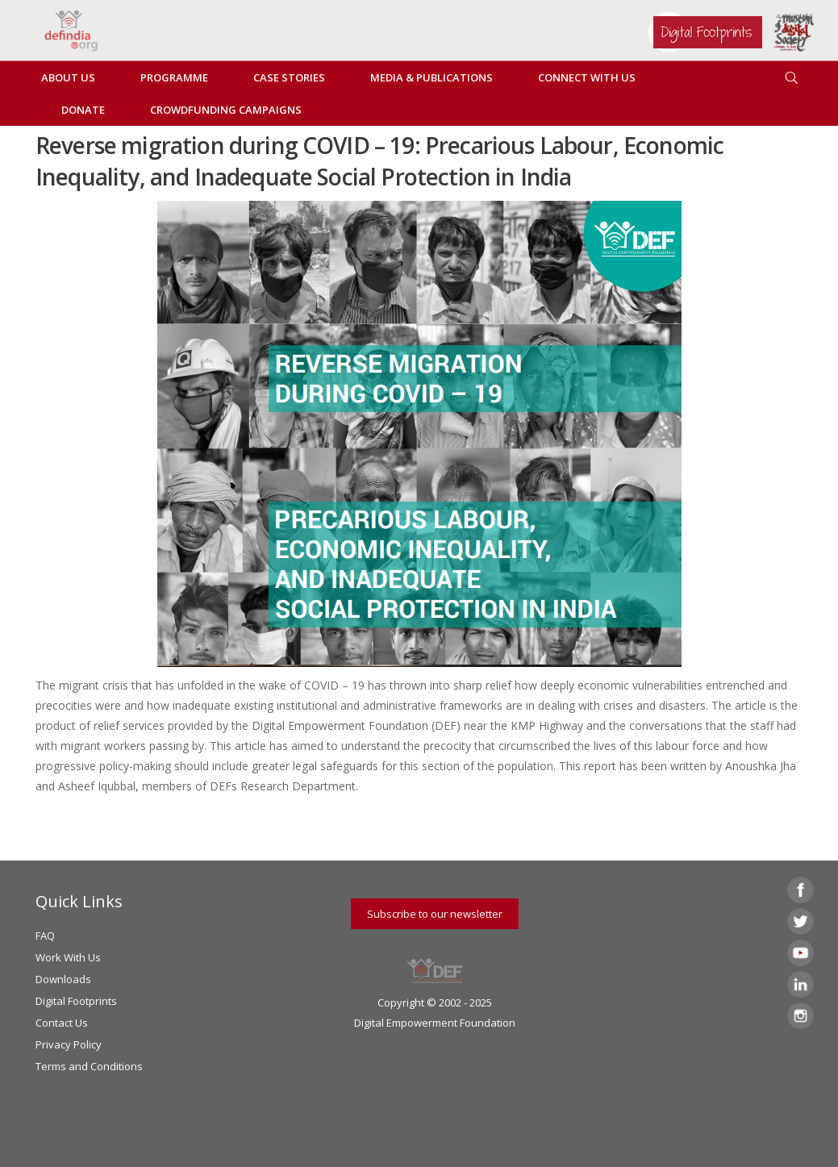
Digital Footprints (76, 1001)
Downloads (63, 979)
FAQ (45, 935)
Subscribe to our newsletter (434, 914)
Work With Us (68, 957)
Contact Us (61, 1022)
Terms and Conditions (89, 1066)
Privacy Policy (68, 1044)
